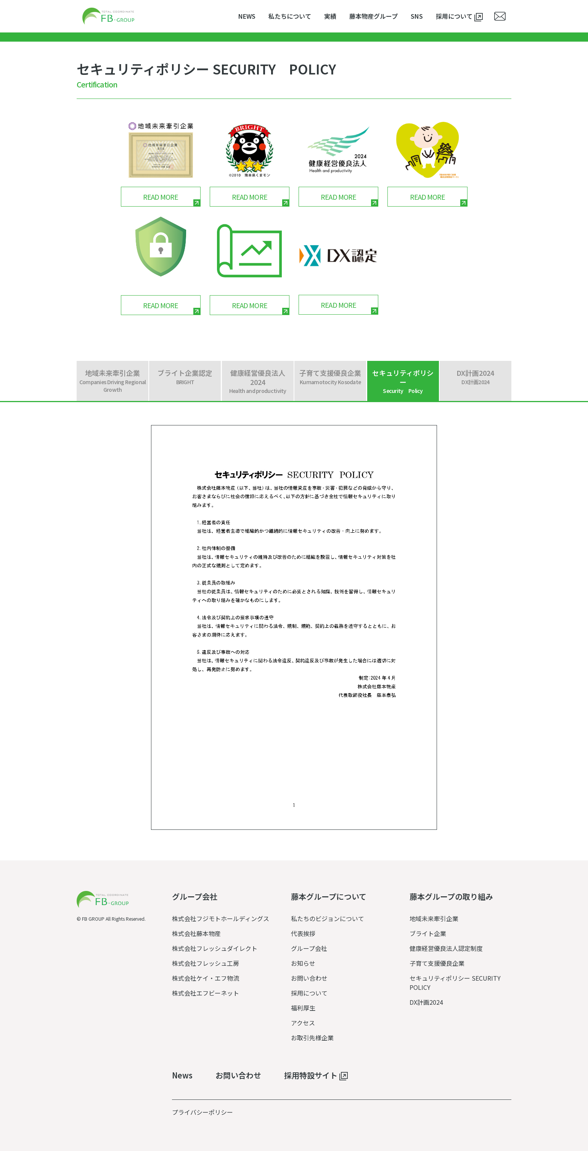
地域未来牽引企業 (434, 918)
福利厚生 (303, 1007)
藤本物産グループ (373, 16)
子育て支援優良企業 (437, 963)
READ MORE (160, 197)
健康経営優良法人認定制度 (446, 948)
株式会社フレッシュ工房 (205, 963)
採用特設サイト (316, 1076)
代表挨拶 (303, 933)
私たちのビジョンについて (327, 918)
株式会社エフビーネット (205, 992)
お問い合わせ (309, 978)
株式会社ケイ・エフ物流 (205, 978)
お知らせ (303, 963)
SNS (417, 16)
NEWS (246, 16)
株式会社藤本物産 (196, 933)
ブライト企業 (428, 933)
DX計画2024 (426, 1002)
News (182, 1075)
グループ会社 (309, 948)
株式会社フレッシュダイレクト (214, 948)
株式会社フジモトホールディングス (220, 918)
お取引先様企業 (312, 1037)
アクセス (303, 1022)
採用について (459, 16)
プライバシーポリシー (202, 1112)
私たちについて (289, 16)
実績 (330, 16)
